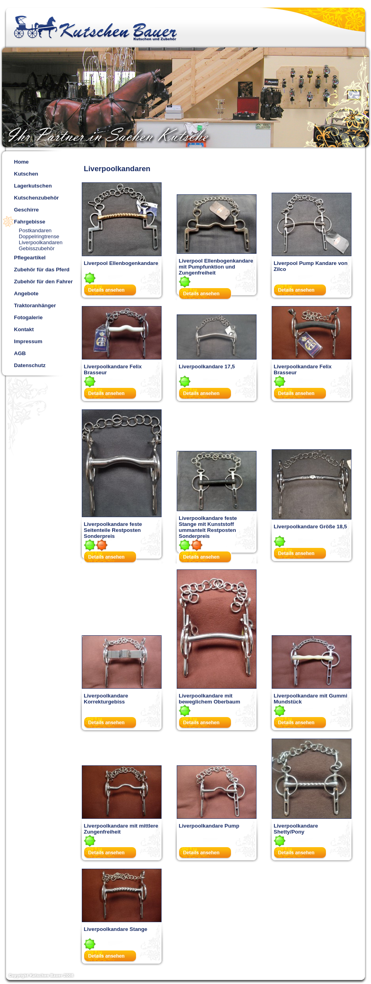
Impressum (28, 341)
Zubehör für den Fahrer (43, 282)
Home (21, 162)
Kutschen (26, 174)
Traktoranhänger (35, 305)
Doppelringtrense (39, 236)
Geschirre (26, 210)
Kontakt (24, 329)
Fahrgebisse (29, 222)
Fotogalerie (28, 317)
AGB (20, 353)
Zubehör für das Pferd (41, 270)
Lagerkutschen (33, 186)
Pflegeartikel (29, 258)
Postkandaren (35, 230)
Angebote (26, 293)
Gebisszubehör (37, 248)
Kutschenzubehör (36, 198)
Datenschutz (29, 365)
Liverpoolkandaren (41, 242)
